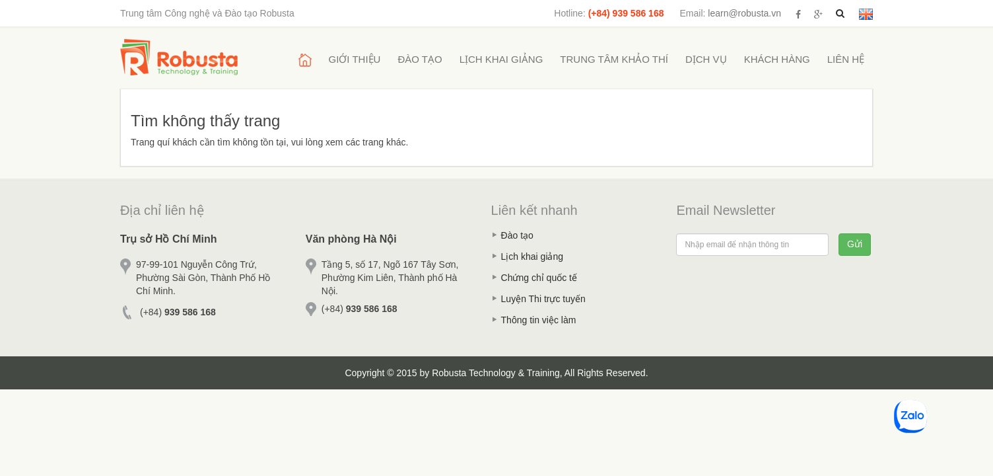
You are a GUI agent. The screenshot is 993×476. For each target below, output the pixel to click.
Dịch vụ (706, 59)
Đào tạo (419, 59)
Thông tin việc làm (538, 320)
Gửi (854, 244)
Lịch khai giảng (501, 59)
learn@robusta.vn (744, 13)
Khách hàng (777, 59)
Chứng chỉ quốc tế (539, 277)
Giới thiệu (355, 59)
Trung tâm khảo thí (614, 59)
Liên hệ (845, 59)
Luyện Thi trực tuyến (543, 299)
